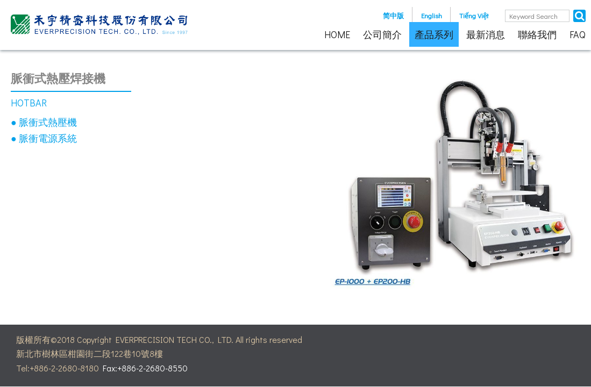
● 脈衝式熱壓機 (44, 122)
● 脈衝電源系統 (44, 138)
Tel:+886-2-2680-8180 (57, 368)
